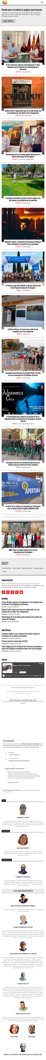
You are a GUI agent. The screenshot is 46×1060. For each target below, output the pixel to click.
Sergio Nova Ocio (23, 1013)
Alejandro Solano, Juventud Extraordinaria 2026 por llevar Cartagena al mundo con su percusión (23, 243)
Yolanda (14, 1037)
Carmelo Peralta (26, 72)
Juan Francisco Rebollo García (26, 159)
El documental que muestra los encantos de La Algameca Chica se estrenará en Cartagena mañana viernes (23, 419)
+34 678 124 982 (14, 755)
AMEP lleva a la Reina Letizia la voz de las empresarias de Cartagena (23, 551)
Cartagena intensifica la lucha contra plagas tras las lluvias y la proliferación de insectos (23, 199)
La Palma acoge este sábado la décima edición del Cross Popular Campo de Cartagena (23, 286)
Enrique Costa (26, 334)
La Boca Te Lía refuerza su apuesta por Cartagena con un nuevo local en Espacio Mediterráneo (23, 507)
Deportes (18, 290)
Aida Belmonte (26, 290)
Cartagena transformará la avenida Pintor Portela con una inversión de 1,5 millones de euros (23, 374)
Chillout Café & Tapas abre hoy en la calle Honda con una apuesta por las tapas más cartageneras (23, 112)
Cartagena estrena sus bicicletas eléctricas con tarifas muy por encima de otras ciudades (23, 464)
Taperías (19, 334)
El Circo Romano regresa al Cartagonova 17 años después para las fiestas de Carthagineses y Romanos (23, 67)
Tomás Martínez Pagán (23, 927)
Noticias (18, 72)
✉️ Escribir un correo (12, 782)
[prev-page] (3, 625)
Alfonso (31, 1037)
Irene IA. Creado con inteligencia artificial (23, 1054)
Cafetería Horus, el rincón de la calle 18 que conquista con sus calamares (23, 330)
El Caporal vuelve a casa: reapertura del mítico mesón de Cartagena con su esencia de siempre (21, 635)
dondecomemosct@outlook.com (19, 761)
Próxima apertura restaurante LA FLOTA (14, 641)
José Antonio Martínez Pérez (23, 906)
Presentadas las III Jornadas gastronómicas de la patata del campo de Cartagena (23, 155)
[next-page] (5, 625)
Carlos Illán (23, 984)
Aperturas (18, 115)
